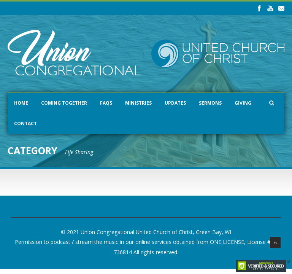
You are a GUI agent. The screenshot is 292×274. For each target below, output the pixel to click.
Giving (243, 103)
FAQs (106, 103)
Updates (175, 103)
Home (21, 103)
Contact (25, 123)
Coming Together (64, 103)
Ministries (138, 103)
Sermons (210, 103)
